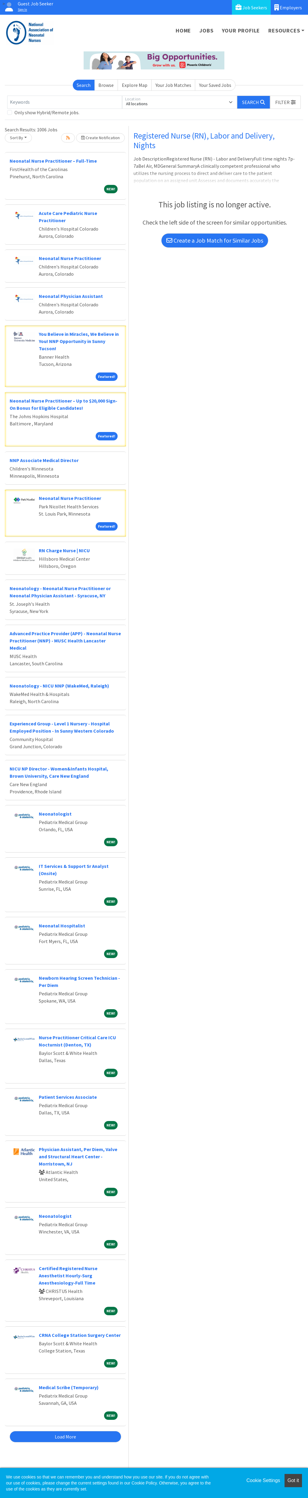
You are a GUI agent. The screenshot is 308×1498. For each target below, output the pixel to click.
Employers (288, 7)
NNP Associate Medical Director (44, 460)
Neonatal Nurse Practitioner (70, 258)
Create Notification (100, 137)
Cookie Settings (263, 1480)
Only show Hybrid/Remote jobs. (46, 112)
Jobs (206, 30)
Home (183, 30)
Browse (106, 85)
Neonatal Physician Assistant (71, 296)
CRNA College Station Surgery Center (80, 1335)
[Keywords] (64, 102)
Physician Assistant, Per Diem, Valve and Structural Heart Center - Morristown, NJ (78, 1156)
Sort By (16, 137)
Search (84, 85)
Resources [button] (284, 30)
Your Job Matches (173, 85)
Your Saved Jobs (215, 85)
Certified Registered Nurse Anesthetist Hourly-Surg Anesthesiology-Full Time (68, 1275)
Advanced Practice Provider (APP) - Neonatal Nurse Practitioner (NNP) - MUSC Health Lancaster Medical (65, 640)
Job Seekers (251, 7)
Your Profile (241, 30)
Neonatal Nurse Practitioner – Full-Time (53, 161)
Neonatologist (55, 814)
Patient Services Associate (68, 1097)
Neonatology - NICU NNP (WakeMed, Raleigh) (59, 686)
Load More (65, 1437)
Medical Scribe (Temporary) (69, 1387)
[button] (285, 102)
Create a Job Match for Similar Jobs (214, 240)
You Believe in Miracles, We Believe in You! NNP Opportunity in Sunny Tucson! (79, 341)
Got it (293, 1480)
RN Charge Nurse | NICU (64, 550)
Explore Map (134, 85)
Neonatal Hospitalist (62, 926)
